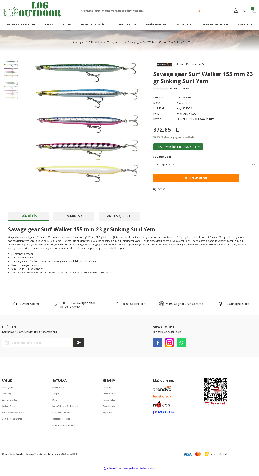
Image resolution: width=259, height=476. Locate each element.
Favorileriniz (110, 410)
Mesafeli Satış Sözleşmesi (67, 410)
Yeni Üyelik (8, 390)
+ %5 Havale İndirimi (178, 150)
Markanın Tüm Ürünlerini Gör (195, 65)
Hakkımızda (59, 390)
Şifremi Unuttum (11, 403)
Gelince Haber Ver (196, 181)
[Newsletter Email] (43, 345)
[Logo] (32, 8)
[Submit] (78, 345)
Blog (55, 403)
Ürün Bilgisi (28, 219)
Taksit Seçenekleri (119, 219)
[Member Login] (235, 10)
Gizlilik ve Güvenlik (63, 416)
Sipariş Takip (110, 397)
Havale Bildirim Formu (15, 416)
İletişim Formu (10, 410)
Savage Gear (184, 105)
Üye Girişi (7, 397)
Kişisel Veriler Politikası (65, 430)
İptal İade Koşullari (63, 423)
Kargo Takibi (110, 403)
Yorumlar (74, 219)
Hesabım (108, 390)
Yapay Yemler (185, 100)
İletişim (56, 397)
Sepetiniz (108, 416)
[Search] (140, 10)
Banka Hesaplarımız (13, 423)
